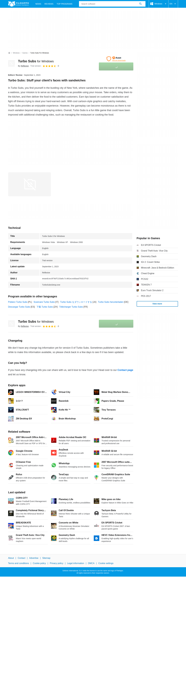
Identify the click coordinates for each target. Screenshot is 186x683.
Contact (21, 558)
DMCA (91, 563)
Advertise (33, 558)
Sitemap (46, 558)
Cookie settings (105, 563)
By (23, 66)
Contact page (125, 370)
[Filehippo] (18, 4)
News (38, 4)
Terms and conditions (18, 563)
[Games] (25, 53)
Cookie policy (39, 563)
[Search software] (140, 4)
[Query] (112, 4)
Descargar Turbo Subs (19, 307)
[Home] (9, 53)
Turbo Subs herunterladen (111, 302)
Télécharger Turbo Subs (71, 307)
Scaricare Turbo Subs (44, 302)
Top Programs (64, 4)
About (11, 558)
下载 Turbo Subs (45, 307)
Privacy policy (56, 563)
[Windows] (16, 53)
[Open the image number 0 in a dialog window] (29, 184)
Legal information (75, 563)
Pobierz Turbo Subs (18, 302)
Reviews (49, 4)
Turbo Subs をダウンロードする (76, 302)
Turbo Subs (36, 61)
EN (173, 4)
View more (157, 304)
